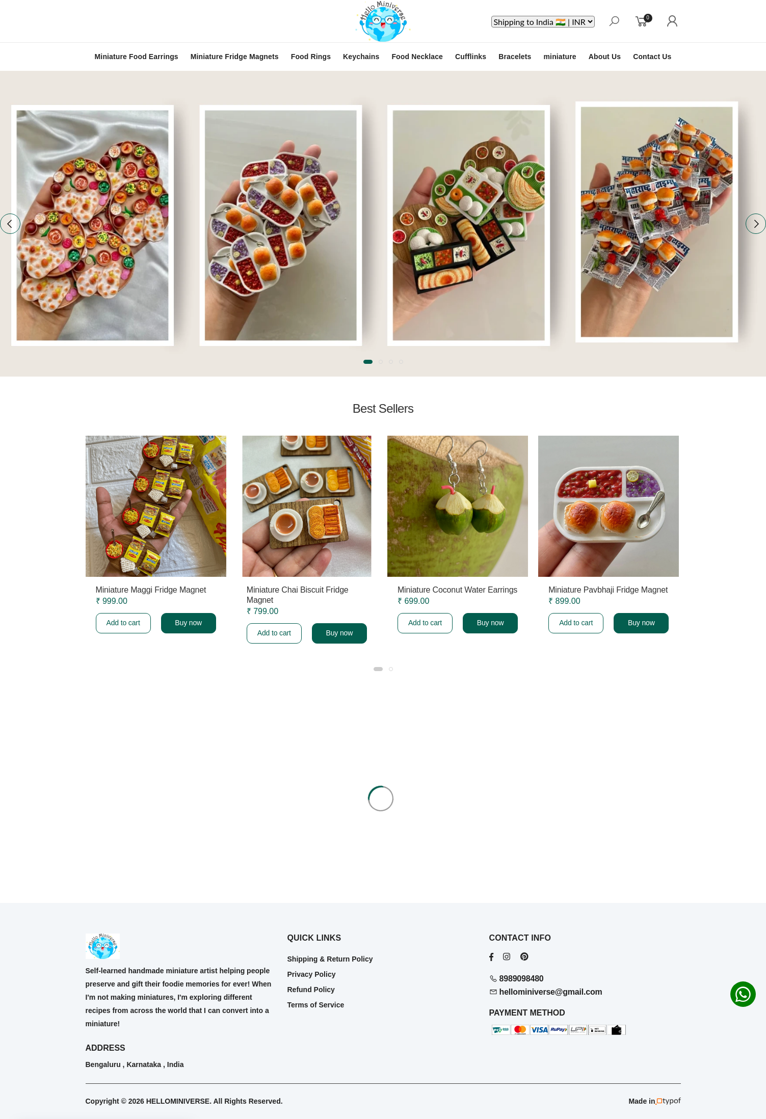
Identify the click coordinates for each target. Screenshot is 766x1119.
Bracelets (514, 56)
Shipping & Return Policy (330, 959)
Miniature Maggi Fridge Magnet (151, 589)
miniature (560, 56)
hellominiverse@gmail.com (545, 992)
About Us (605, 56)
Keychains (361, 56)
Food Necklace (417, 56)
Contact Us (652, 56)
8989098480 (516, 978)
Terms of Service (316, 1005)
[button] (368, 361)
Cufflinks (470, 56)
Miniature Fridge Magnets (235, 56)
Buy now (188, 623)
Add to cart (123, 623)
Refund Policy (311, 989)
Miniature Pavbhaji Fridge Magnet (608, 589)
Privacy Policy (311, 974)
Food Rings (311, 56)
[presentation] (10, 224)
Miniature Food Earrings (136, 56)
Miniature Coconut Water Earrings (457, 589)
